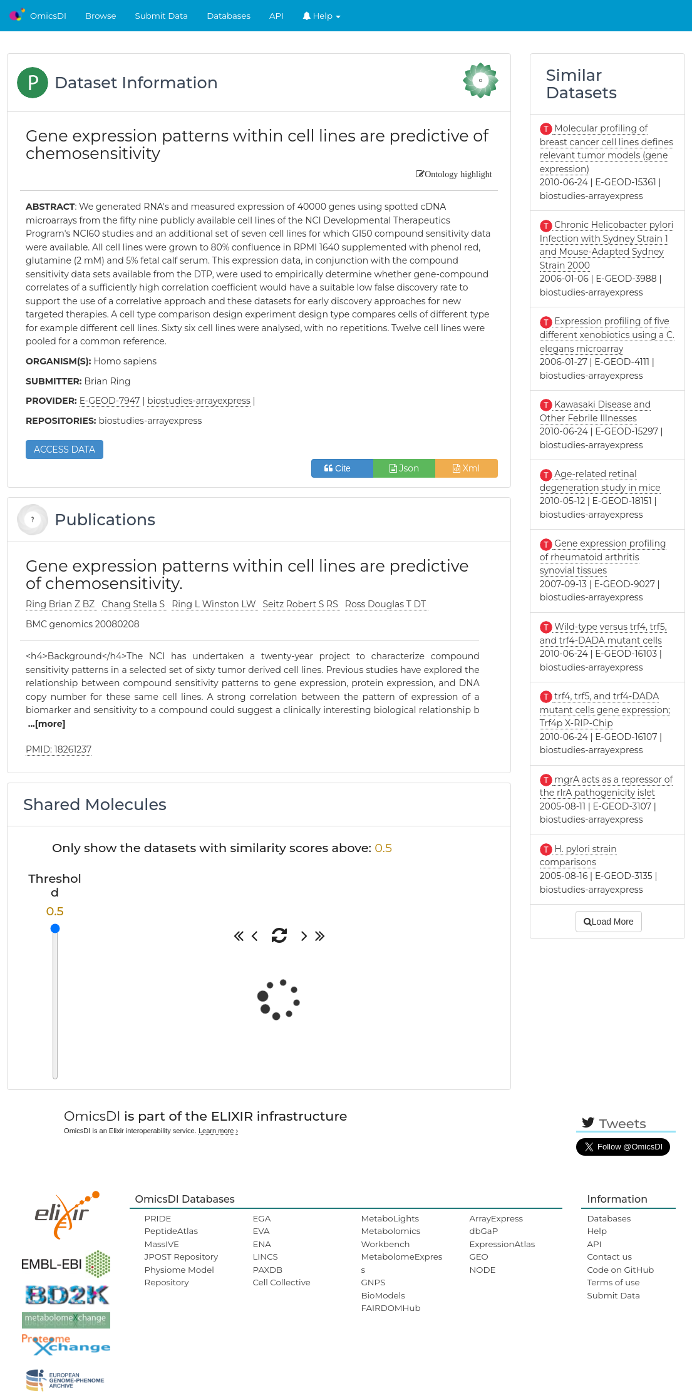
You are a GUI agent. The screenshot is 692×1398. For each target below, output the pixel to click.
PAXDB (267, 1270)
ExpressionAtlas (502, 1244)
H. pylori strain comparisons (578, 855)
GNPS (373, 1282)
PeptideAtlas (171, 1231)
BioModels (383, 1295)
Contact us (609, 1257)
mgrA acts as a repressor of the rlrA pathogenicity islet (606, 786)
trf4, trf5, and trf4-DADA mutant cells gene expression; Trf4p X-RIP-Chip (605, 710)
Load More (609, 922)
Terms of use (613, 1282)
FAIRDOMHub (390, 1308)
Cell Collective (281, 1282)
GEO (478, 1257)
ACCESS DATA (64, 449)
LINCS (264, 1257)
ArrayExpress (496, 1218)
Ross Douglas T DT (386, 604)
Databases (228, 16)
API (276, 16)
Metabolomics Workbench (390, 1237)
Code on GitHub (620, 1270)
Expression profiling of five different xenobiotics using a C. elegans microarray (607, 335)
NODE (482, 1270)
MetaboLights (390, 1218)
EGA (261, 1218)
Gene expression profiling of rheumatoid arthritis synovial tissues (603, 557)
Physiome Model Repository (179, 1276)
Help (321, 16)
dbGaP (483, 1231)
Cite (342, 468)
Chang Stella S (134, 604)
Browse (100, 16)
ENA (261, 1244)
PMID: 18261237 (58, 749)
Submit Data (161, 16)
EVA (260, 1231)
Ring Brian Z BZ (61, 604)
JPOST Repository (182, 1257)
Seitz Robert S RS (302, 604)
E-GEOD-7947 (110, 400)
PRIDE (158, 1218)
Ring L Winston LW (215, 604)
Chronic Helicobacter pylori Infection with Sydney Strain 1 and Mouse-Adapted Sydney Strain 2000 (606, 245)
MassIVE (162, 1244)
